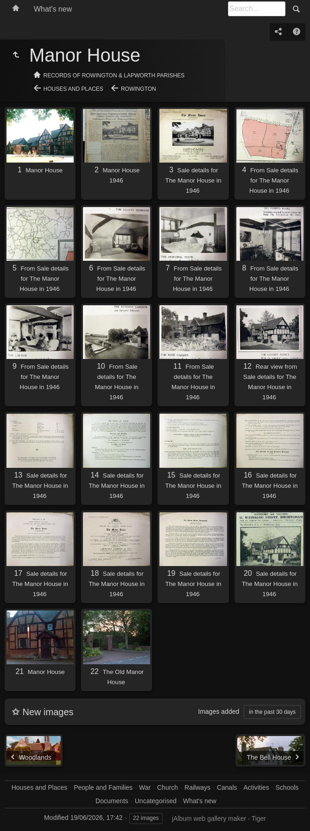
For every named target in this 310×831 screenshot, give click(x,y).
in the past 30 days (272, 712)
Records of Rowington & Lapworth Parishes (114, 75)
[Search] (256, 8)
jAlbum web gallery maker (209, 818)
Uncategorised (156, 801)
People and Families (103, 787)
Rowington (138, 89)
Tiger (259, 818)
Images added (219, 711)
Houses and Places (73, 89)
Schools (287, 787)
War (145, 787)
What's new (53, 9)
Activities (256, 787)
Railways (197, 787)
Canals (227, 787)
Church (167, 787)
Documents (111, 801)
